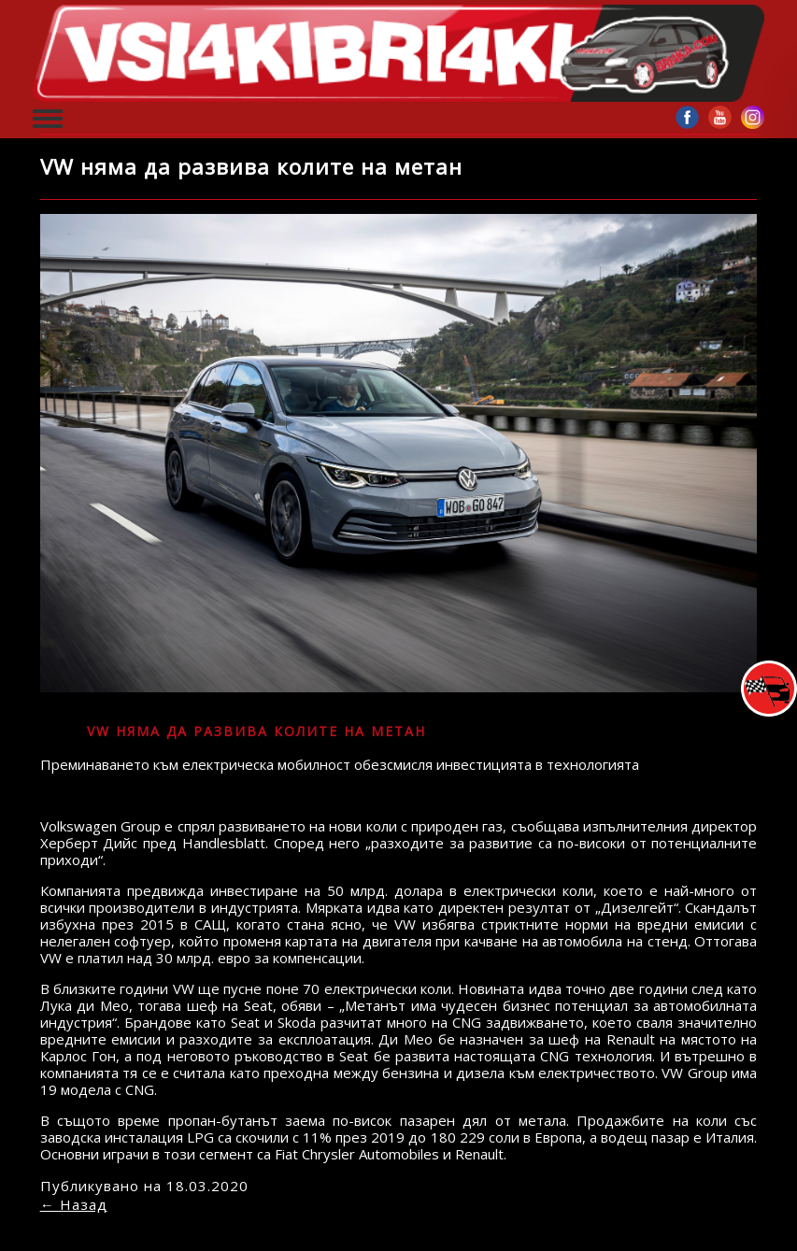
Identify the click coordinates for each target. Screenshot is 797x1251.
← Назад (73, 1204)
